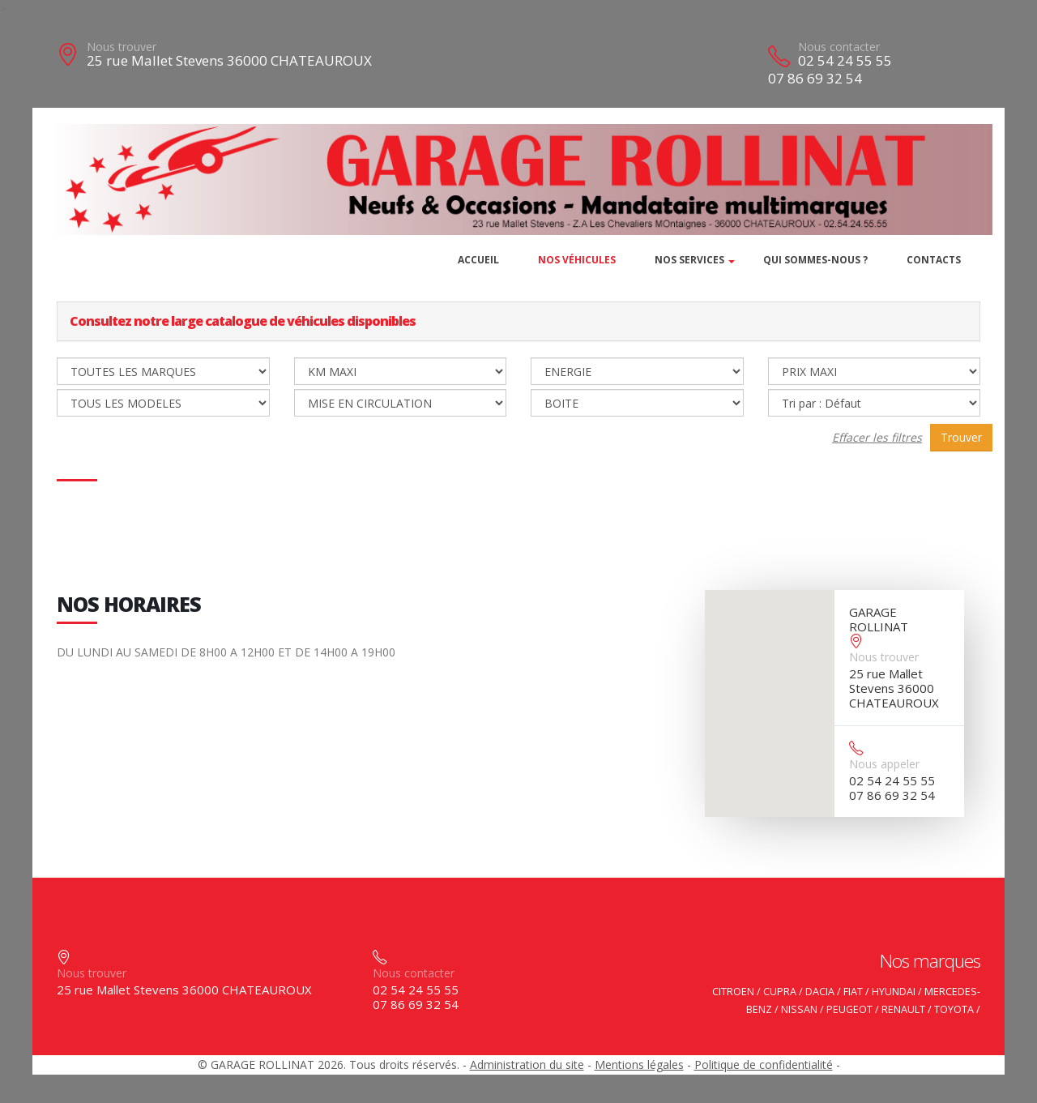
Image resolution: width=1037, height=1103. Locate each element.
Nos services (689, 260)
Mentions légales (639, 1064)
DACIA (819, 991)
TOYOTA (954, 1009)
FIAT (853, 991)
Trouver (961, 437)
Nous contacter (839, 46)
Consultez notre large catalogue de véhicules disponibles (243, 321)
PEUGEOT (849, 1009)
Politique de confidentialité (763, 1064)
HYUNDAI (893, 991)
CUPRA (779, 991)
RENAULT (903, 1009)
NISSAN (799, 1009)
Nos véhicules (577, 260)
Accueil (478, 260)
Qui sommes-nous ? (815, 260)
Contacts (934, 260)
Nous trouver (121, 46)
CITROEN (733, 991)
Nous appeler (884, 764)
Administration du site (527, 1064)
